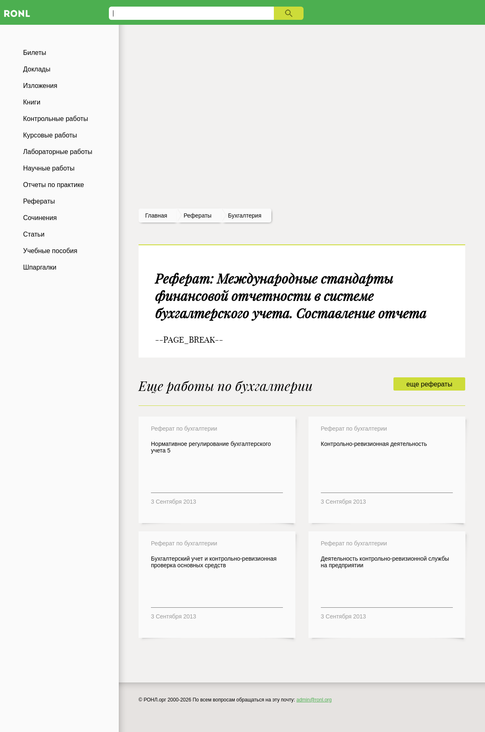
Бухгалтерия (244, 215)
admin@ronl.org (314, 700)
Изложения (40, 85)
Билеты (34, 52)
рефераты (198, 215)
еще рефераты (429, 384)
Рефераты (39, 201)
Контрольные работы (55, 118)
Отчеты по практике (53, 184)
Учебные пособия (50, 250)
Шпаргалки (40, 267)
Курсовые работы (50, 135)
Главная (156, 215)
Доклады (36, 69)
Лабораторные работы (57, 151)
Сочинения (40, 217)
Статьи (34, 234)
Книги (31, 102)
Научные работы (49, 168)
